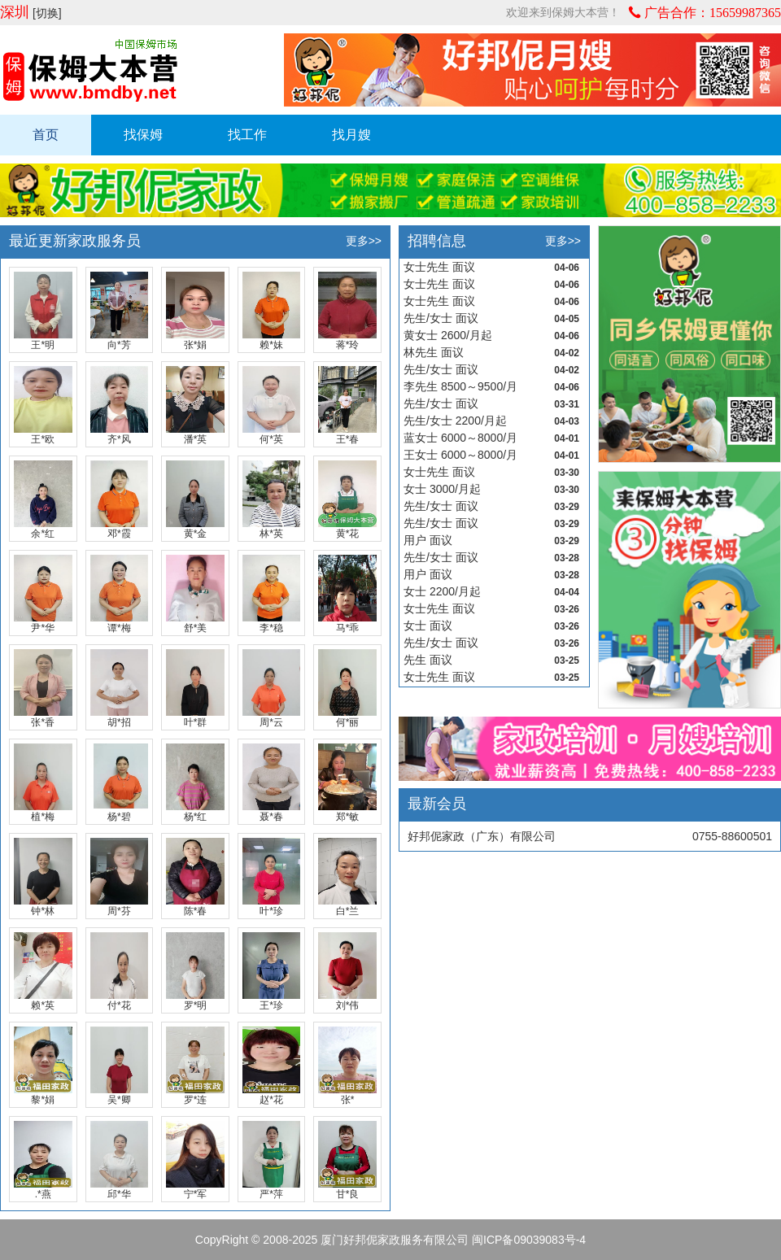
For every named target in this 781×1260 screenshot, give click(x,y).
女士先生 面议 (439, 266)
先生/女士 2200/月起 (455, 420)
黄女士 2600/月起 (448, 335)
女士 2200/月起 (442, 591)
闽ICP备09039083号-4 (529, 1239)
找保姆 (143, 135)
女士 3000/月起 (442, 488)
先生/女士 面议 (441, 318)
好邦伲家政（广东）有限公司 (482, 836)
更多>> (364, 240)
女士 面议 (428, 625)
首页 (46, 135)
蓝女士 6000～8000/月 (460, 437)
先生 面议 (428, 659)
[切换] (47, 13)
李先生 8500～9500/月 (460, 386)
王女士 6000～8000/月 (460, 454)
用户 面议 (428, 540)
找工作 (247, 135)
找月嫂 (351, 135)
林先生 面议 (434, 352)
